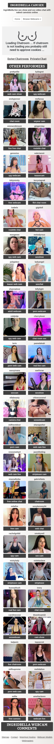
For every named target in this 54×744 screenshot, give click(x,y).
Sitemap (5, 737)
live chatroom (14, 664)
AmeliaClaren (39, 696)
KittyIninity (15, 180)
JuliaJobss (14, 262)
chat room (14, 121)
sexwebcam (39, 420)
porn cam (14, 447)
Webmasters (27, 741)
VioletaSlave (39, 560)
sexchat (39, 284)
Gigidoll (39, 207)
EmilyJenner (14, 99)
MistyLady (14, 560)
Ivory (39, 588)
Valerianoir (39, 153)
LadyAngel (39, 262)
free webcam (14, 203)
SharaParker (39, 425)
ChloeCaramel (39, 398)
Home (17, 19)
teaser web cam (14, 284)
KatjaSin (14, 642)
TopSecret (39, 642)
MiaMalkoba (14, 479)
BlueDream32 (39, 615)
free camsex (14, 719)
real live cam (39, 365)
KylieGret (39, 72)
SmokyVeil (39, 533)
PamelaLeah (39, 343)
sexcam (14, 393)
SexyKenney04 (39, 506)
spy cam (15, 556)
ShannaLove (14, 289)
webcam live (40, 719)
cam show (39, 637)
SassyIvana (14, 370)
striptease (39, 583)
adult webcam (14, 311)
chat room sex (39, 338)
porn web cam (14, 365)
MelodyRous (39, 235)
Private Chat (38, 58)
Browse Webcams (32, 19)
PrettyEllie (14, 72)
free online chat (14, 501)
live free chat (14, 148)
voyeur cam (39, 121)
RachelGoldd (14, 533)
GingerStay (39, 126)
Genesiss (14, 153)
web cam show (14, 94)
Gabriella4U (39, 479)
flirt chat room (39, 203)
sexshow (39, 257)
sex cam (39, 556)
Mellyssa (39, 99)
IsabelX (14, 207)
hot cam (39, 230)
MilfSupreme (15, 669)
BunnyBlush (14, 588)
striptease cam (39, 474)
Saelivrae (39, 370)
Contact (14, 737)
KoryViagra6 (39, 180)
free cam (14, 528)
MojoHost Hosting (28, 737)
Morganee (14, 235)
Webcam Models (44, 737)
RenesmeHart (14, 452)
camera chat (14, 420)
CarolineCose (14, 615)
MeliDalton (39, 669)
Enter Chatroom (18, 58)
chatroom (39, 501)
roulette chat (39, 148)
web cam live (39, 447)
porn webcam (39, 311)
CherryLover (39, 316)
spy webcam (39, 94)
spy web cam (14, 257)
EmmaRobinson (14, 126)
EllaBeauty (14, 398)
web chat (39, 528)
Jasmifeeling (39, 452)
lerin (14, 343)
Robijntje (15, 316)
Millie (14, 696)
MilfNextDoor (14, 425)
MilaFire (14, 506)
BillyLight (39, 289)
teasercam (39, 175)
